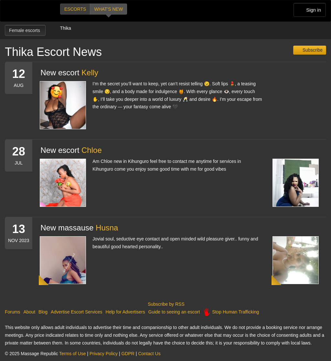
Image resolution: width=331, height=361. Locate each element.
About (29, 311)
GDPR (128, 353)
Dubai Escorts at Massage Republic (27, 11)
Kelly (89, 72)
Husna (107, 227)
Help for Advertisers (125, 311)
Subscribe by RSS (165, 304)
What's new (108, 9)
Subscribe (312, 50)
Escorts (75, 9)
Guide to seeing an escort (174, 311)
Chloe (91, 150)
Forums (12, 311)
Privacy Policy (104, 353)
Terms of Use (72, 353)
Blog (43, 311)
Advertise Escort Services (76, 311)
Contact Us (149, 353)
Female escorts (25, 30)
